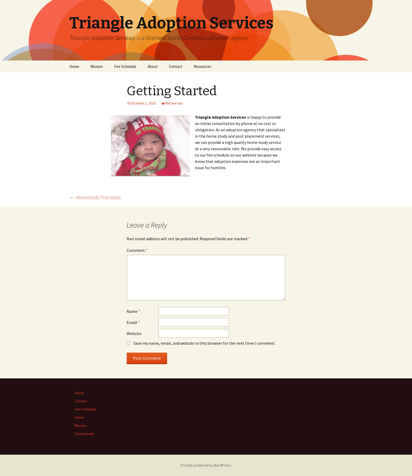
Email (133, 322)
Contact (175, 66)
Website (134, 333)
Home (74, 66)
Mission (96, 66)
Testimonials (84, 433)
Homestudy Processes (95, 197)
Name (133, 311)
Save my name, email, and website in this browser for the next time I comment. (204, 343)
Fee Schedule (125, 66)
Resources (202, 66)
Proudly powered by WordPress (206, 465)
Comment (137, 250)
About (153, 66)
